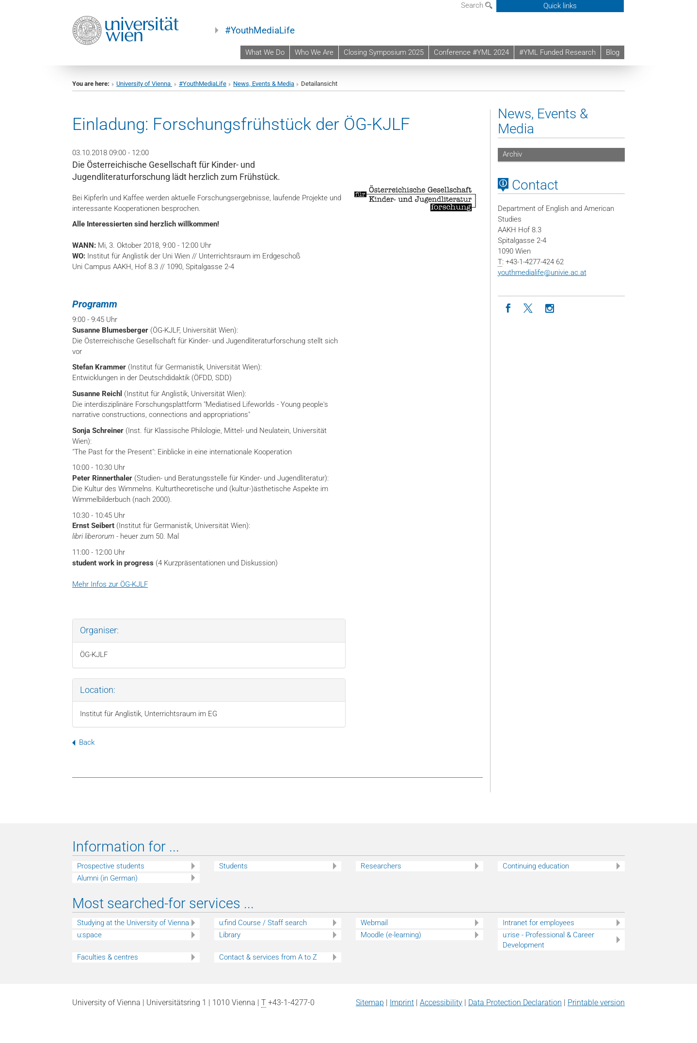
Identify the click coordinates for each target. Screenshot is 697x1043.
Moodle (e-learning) (391, 935)
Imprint (402, 1002)
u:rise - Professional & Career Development (548, 940)
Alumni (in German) (107, 878)
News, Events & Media (263, 83)
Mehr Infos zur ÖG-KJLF (110, 584)
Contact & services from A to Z (268, 957)
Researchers (381, 866)
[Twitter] (529, 308)
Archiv (512, 154)
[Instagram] (549, 308)
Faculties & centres (107, 957)
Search (476, 5)
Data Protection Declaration (515, 1002)
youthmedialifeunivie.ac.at (542, 272)
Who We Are (314, 52)
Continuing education (536, 866)
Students (233, 866)
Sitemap (370, 1002)
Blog (612, 52)
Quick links (560, 5)
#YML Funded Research (557, 52)
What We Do (265, 52)
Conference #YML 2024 (471, 52)
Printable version (596, 1002)
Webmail (374, 922)
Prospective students (110, 866)
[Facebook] (508, 308)
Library (229, 935)
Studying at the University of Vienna (133, 922)
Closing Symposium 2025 (384, 52)
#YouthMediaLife (260, 30)
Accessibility (441, 1002)
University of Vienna (144, 83)
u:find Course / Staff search (263, 922)
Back (83, 742)
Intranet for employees (538, 922)
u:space (89, 935)
